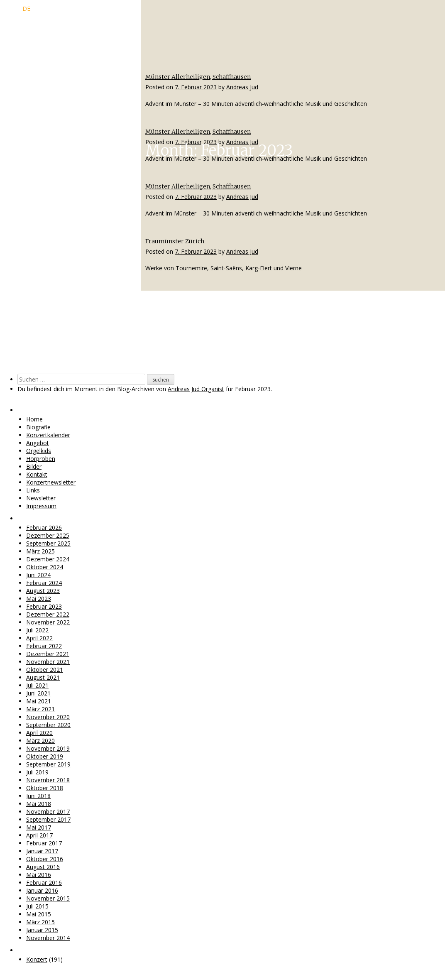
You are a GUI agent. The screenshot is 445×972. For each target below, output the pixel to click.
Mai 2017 (38, 827)
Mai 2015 (38, 914)
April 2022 (39, 638)
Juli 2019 (37, 772)
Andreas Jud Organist (196, 389)
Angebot (37, 443)
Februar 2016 (44, 882)
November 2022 (48, 622)
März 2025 (40, 551)
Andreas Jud (242, 87)
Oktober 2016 (44, 859)
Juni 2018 (38, 796)
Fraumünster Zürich (174, 241)
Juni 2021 (38, 693)
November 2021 (48, 662)
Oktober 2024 (44, 567)
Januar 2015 (42, 930)
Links (33, 490)
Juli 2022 (37, 630)
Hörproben (40, 459)
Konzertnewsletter (51, 482)
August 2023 (43, 591)
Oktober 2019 (44, 756)
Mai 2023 (38, 598)
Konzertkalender (48, 435)
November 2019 (48, 748)
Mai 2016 (38, 875)
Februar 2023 (44, 606)
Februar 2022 (44, 646)
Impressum (41, 506)
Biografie (38, 427)
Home (34, 419)
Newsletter (41, 498)
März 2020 (40, 740)
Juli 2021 (37, 685)
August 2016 (43, 867)
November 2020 (48, 717)
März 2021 (40, 709)
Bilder (34, 466)
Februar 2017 (44, 843)
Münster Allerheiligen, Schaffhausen (198, 77)
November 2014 (48, 938)
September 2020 (48, 725)
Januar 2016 (42, 890)
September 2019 (48, 764)
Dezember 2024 (47, 559)
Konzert (36, 959)
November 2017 (48, 811)
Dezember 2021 (47, 654)
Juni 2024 (38, 575)
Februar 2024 (44, 583)
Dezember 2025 (47, 535)
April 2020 (39, 733)
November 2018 (48, 780)
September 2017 (48, 819)
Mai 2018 (38, 804)
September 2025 (48, 543)
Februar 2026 (44, 527)
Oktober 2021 (44, 669)
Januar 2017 (42, 851)
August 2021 (43, 677)
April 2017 (39, 835)
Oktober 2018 (44, 788)
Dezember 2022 (47, 614)
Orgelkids (38, 451)
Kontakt (36, 474)
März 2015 (40, 922)
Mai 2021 (38, 701)
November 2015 (48, 898)
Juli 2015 (37, 906)
